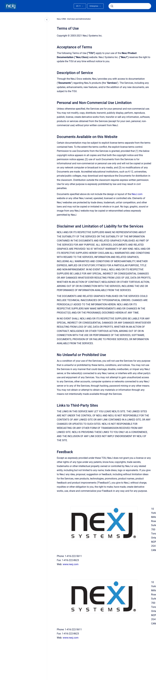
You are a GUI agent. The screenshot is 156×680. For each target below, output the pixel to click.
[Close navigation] (46, 19)
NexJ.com (137, 194)
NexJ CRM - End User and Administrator (74, 19)
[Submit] (112, 6)
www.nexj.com (70, 564)
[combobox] (130, 6)
